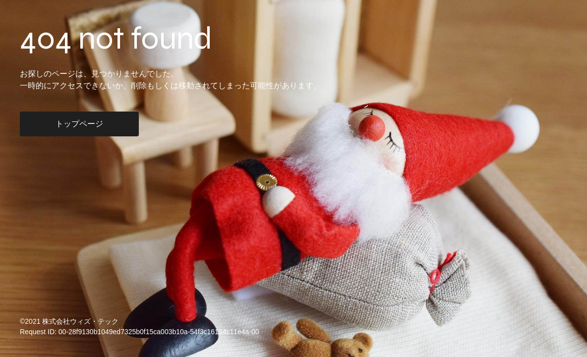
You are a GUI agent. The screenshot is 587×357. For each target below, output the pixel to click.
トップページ (79, 123)
